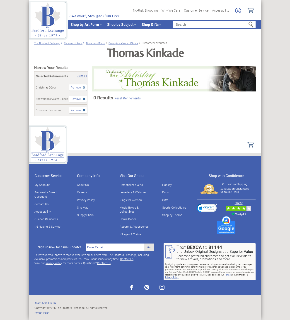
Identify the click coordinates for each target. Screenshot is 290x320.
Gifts (165, 200)
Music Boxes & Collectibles (129, 209)
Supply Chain (85, 215)
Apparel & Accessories (134, 226)
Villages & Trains (130, 234)
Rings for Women (131, 200)
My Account (42, 185)
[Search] (214, 24)
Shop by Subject (120, 24)
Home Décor (128, 219)
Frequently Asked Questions (45, 194)
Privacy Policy (86, 200)
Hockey (167, 185)
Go (149, 247)
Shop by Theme (172, 215)
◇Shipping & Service (47, 226)
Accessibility (220, 10)
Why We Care (171, 10)
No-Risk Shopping (145, 10)
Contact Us (41, 204)
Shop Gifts (150, 24)
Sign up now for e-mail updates (59, 247)
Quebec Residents (46, 219)
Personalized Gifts (131, 185)
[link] (207, 209)
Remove (76, 87)
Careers (82, 192)
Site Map (82, 207)
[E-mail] (115, 247)
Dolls (165, 192)
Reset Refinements (127, 98)
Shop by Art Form (84, 24)
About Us (83, 185)
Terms (227, 274)
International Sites (45, 302)
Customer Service (196, 10)
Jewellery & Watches (133, 192)
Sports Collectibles (174, 207)
